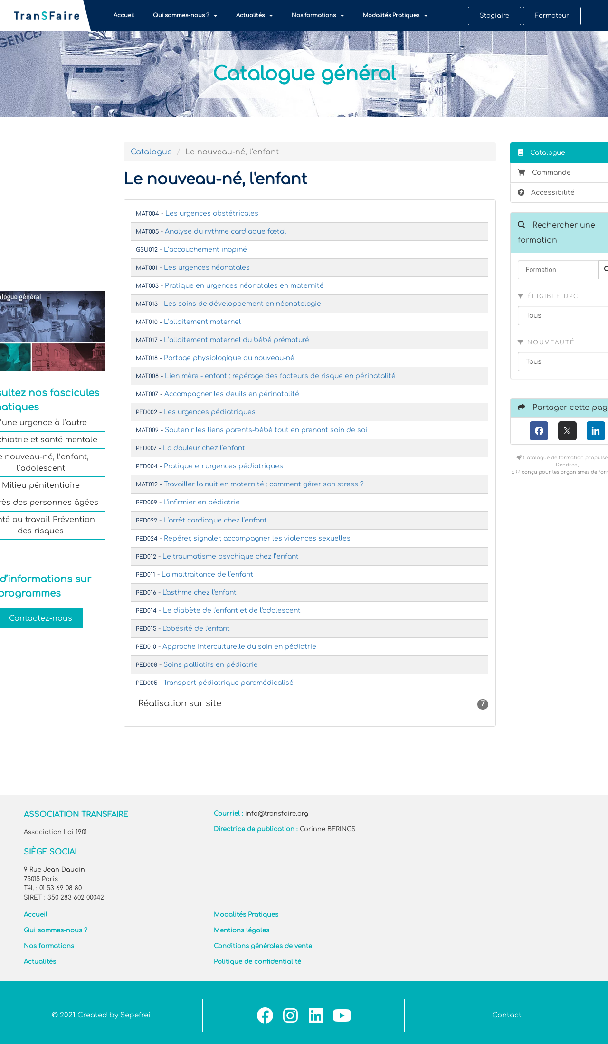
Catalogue (151, 152)
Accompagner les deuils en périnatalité (231, 394)
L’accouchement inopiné (205, 249)
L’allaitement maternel (202, 321)
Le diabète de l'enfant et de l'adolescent (232, 610)
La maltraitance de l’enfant (207, 574)
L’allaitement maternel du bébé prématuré (236, 339)
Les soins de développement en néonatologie (242, 303)
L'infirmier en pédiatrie (201, 502)
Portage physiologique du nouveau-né (229, 357)
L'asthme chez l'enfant (199, 592)
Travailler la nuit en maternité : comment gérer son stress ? (264, 484)
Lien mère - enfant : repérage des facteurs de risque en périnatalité (280, 376)
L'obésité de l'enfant (196, 628)
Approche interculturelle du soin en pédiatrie (239, 646)
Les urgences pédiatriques (209, 412)
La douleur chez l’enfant (204, 448)
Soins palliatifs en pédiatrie (210, 664)
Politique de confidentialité (257, 962)
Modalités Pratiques (395, 15)
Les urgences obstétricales (211, 213)
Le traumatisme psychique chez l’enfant (230, 556)
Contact (507, 1015)
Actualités (254, 15)
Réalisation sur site (313, 704)
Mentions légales (241, 930)
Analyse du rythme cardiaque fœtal (225, 231)
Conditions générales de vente (263, 946)
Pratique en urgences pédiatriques (223, 466)
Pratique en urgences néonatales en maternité (244, 285)
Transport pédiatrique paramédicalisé (228, 682)
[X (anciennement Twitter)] (567, 430)
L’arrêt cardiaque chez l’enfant (215, 520)
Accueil (124, 15)
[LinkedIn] (596, 430)
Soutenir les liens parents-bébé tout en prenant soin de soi (266, 430)
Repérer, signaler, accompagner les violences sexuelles (257, 538)
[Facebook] (539, 430)
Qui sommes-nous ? (185, 15)
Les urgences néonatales (207, 267)
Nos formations (318, 15)
